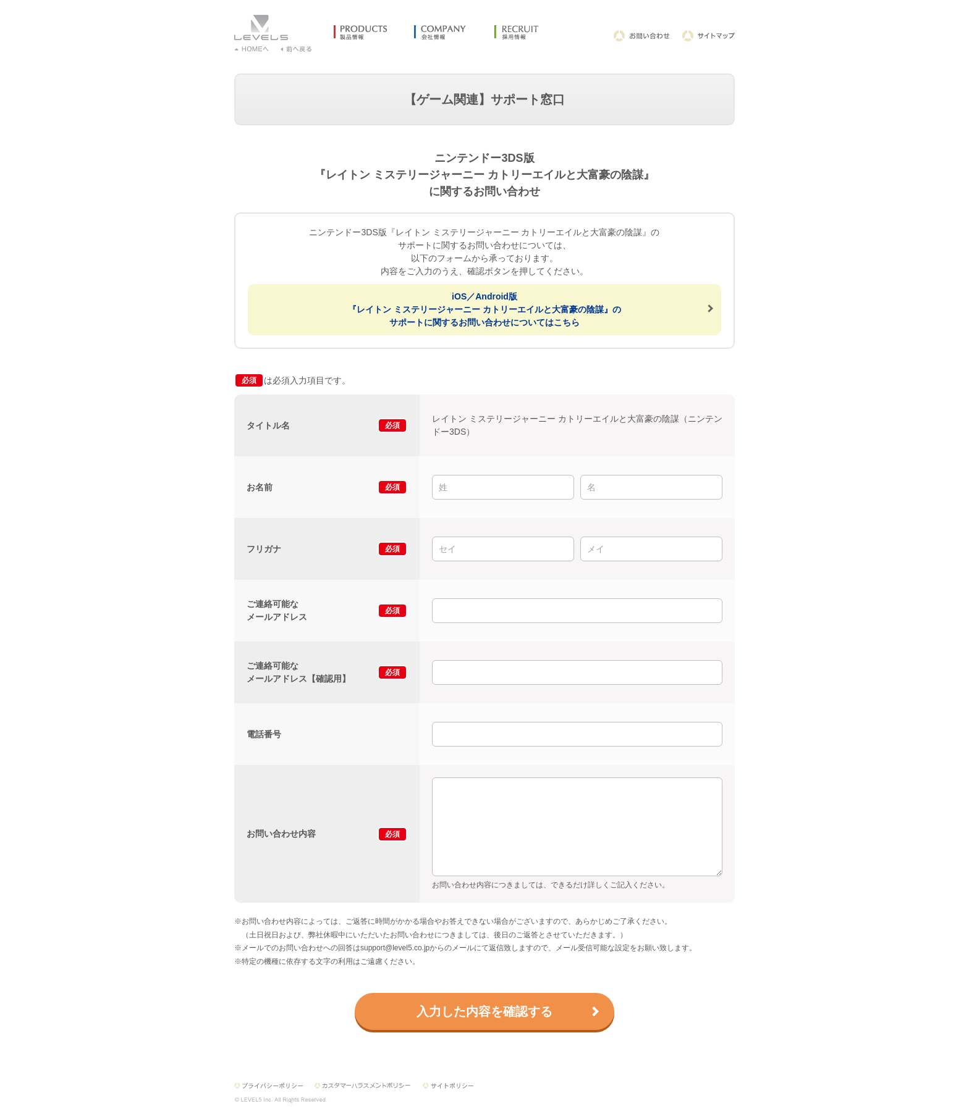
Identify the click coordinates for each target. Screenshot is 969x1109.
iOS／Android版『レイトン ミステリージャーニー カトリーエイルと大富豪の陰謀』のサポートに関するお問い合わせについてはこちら (484, 309)
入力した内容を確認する (484, 1011)
